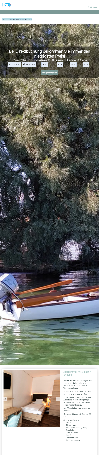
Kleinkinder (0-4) (74, 60)
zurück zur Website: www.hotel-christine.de (17, 19)
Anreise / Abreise (21, 60)
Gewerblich (86, 60)
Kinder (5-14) (60, 60)
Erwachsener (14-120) (45, 60)
